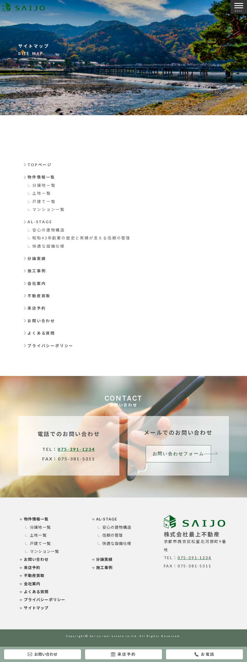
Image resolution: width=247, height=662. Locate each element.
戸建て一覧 (43, 201)
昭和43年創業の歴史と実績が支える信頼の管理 (81, 238)
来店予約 (123, 654)
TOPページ (39, 164)
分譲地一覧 (43, 185)
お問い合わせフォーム (178, 453)
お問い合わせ (42, 654)
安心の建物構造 (48, 230)
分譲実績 (36, 258)
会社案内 (36, 283)
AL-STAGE (39, 221)
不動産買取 (38, 295)
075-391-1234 (76, 449)
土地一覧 (41, 193)
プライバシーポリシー (50, 345)
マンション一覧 (48, 209)
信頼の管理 (112, 535)
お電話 (204, 654)
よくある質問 (41, 333)
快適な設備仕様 (48, 246)
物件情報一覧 (41, 177)
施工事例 (36, 270)
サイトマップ (36, 608)
